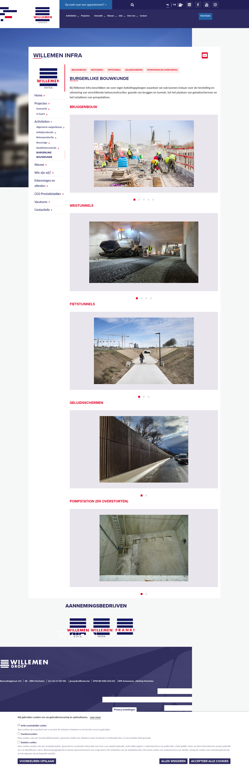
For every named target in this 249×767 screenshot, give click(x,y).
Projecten (85, 15)
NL (167, 4)
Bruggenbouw (79, 70)
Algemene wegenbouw (49, 127)
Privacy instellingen (124, 709)
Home (38, 95)
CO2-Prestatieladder (47, 194)
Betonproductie (45, 137)
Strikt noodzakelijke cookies (34, 725)
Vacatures (40, 202)
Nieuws (110, 15)
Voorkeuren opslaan (37, 761)
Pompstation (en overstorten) (162, 70)
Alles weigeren (173, 761)
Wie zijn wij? (42, 173)
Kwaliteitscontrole (46, 147)
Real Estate (205, 15)
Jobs (121, 15)
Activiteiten (71, 15)
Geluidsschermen (133, 70)
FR (174, 4)
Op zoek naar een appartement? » (85, 4)
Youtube (206, 4)
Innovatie (98, 15)
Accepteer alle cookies (210, 761)
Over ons (131, 15)
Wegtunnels (97, 70)
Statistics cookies (29, 742)
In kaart (40, 114)
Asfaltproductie (44, 132)
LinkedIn (189, 4)
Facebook (198, 4)
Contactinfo (42, 210)
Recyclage (41, 142)
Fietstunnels (114, 70)
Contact (143, 15)
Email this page (205, 55)
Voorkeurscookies (29, 734)
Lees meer (95, 717)
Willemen (42, 15)
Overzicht (41, 108)
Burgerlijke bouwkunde (44, 154)
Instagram (215, 4)
